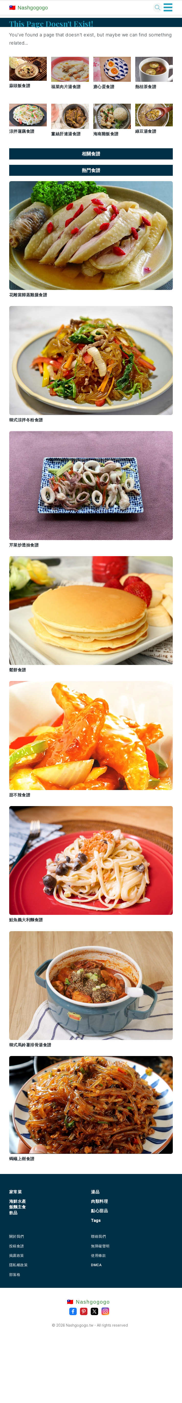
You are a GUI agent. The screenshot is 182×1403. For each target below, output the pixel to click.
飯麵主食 (17, 1207)
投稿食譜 (16, 1246)
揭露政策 (16, 1255)
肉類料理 (99, 1201)
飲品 (13, 1212)
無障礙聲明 (100, 1246)
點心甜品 (99, 1210)
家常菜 (15, 1192)
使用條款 (98, 1255)
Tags (95, 1220)
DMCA (96, 1265)
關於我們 (16, 1236)
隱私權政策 (18, 1265)
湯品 (95, 1192)
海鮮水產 (17, 1201)
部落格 (14, 1275)
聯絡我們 (98, 1236)
